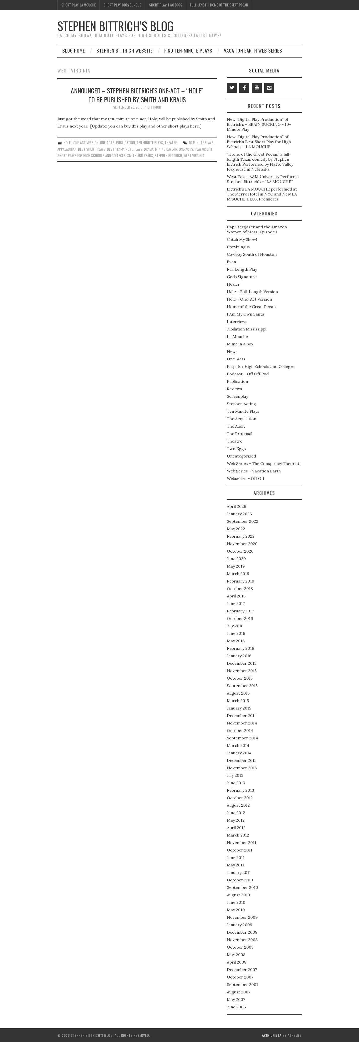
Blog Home (73, 50)
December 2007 (242, 969)
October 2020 (240, 551)
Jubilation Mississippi (247, 328)
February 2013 (240, 790)
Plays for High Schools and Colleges (261, 366)
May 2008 (236, 954)
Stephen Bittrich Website (124, 50)
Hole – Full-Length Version (252, 291)
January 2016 (239, 655)
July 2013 (235, 775)
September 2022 (242, 521)
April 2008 (236, 962)
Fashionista (271, 1035)
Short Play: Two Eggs (165, 4)
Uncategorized (241, 456)
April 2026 (236, 506)
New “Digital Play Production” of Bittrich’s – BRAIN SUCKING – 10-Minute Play (259, 124)
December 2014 (242, 715)
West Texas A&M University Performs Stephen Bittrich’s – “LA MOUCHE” (263, 179)
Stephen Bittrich (168, 155)
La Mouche (237, 336)
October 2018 (240, 588)
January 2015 (239, 708)
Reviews (234, 388)
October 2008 (240, 947)
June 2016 (236, 633)
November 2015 (242, 670)
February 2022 (241, 536)
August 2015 (238, 693)
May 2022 (236, 528)
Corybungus (238, 246)
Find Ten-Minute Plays (188, 50)
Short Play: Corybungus (122, 4)
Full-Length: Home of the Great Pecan (219, 4)
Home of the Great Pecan (251, 306)
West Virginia (193, 155)
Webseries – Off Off (245, 478)
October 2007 (240, 977)
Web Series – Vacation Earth (254, 470)
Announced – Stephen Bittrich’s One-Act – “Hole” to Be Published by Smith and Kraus (137, 95)
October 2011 (239, 849)
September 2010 (242, 887)
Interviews (237, 321)
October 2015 (240, 678)
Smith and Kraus (140, 155)
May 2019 (236, 566)
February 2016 (240, 648)
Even (231, 261)
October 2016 (240, 618)
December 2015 (241, 663)
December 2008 (242, 932)
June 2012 (236, 812)
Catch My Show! (242, 239)
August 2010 (238, 894)
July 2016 (235, 625)
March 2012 (238, 835)
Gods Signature (242, 276)
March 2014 (238, 745)
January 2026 (239, 513)
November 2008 (242, 939)
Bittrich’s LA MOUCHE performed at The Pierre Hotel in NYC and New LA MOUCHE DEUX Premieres (262, 194)
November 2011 (241, 842)
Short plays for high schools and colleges (91, 155)
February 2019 (240, 581)
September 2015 (242, 685)
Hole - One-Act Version (81, 142)
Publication (125, 142)
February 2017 (240, 610)
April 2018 (236, 595)
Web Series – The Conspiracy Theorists (264, 463)
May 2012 (236, 820)
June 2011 (236, 857)
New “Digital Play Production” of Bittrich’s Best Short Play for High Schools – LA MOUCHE (259, 141)
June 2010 (236, 902)
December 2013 (242, 760)
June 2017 (236, 603)
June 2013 (236, 782)
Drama (149, 149)
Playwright (203, 149)
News (232, 351)
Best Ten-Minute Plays (124, 149)
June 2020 (236, 558)
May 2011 (235, 864)
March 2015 (238, 700)
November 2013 (242, 767)
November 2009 (242, 917)
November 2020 (242, 543)
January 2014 (239, 752)
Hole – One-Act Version (249, 299)
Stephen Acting (241, 403)
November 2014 (242, 722)
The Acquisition (241, 418)
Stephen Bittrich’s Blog (115, 26)
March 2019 (238, 573)
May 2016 (236, 640)
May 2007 (236, 999)
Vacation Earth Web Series (253, 50)
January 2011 (239, 872)
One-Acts (107, 142)
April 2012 (236, 827)
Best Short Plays (91, 149)
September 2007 (242, 984)
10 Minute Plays (201, 142)
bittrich (154, 107)
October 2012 (240, 797)
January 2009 (239, 924)
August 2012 (238, 805)
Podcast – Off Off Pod (248, 373)
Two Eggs (236, 448)
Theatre (171, 142)
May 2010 (236, 909)
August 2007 (238, 991)
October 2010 (240, 879)
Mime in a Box (240, 343)
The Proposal (239, 433)
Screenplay (237, 396)
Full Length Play (242, 269)
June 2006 (236, 1006)
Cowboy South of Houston (252, 254)
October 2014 (240, 730)
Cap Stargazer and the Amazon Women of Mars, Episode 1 (257, 229)
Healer (233, 284)
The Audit (236, 426)
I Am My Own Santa (245, 314)
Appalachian (67, 149)
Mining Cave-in (166, 149)
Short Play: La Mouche (78, 4)
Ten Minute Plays (149, 142)
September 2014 (242, 737)
